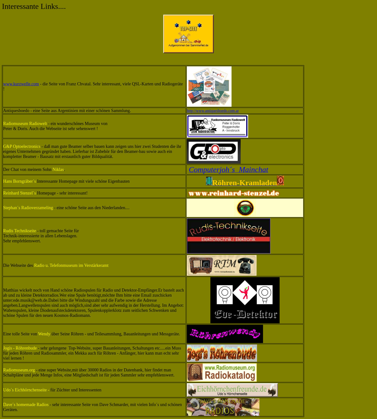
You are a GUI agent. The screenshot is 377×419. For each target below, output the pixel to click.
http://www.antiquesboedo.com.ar (213, 111)
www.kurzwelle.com (21, 83)
